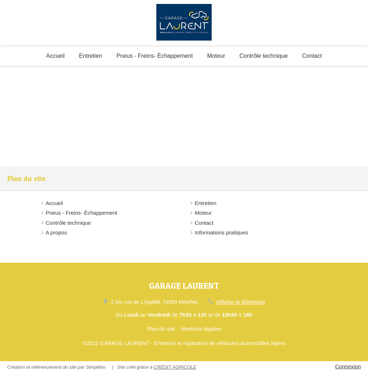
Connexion (348, 366)
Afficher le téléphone (241, 302)
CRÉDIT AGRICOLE (175, 367)
